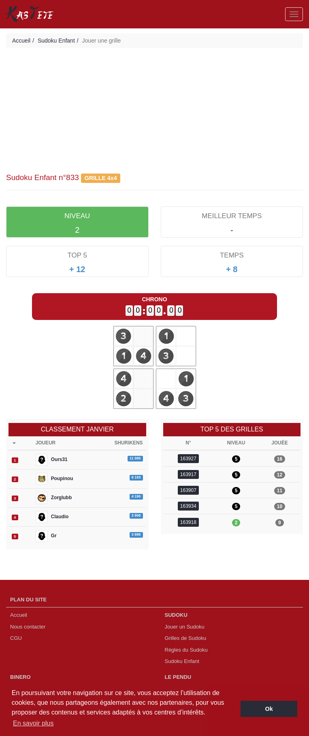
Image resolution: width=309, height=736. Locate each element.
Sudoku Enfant (56, 40)
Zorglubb (54, 498)
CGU (16, 638)
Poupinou (54, 479)
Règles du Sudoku (186, 650)
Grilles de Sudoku (186, 638)
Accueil (21, 40)
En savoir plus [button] (33, 723)
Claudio (52, 517)
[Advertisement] (154, 113)
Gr (46, 536)
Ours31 (52, 460)
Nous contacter (27, 627)
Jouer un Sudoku (185, 627)
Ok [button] (269, 709)
